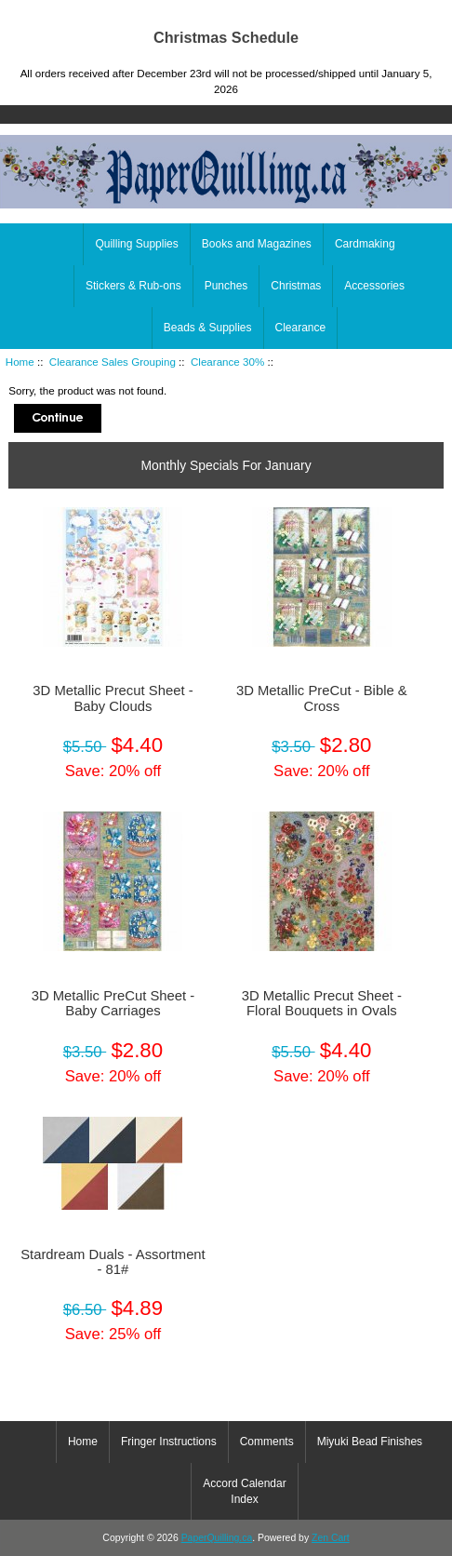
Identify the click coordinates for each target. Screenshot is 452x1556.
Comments (267, 1441)
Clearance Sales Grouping (112, 361)
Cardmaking (365, 243)
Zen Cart (331, 1538)
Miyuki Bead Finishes (369, 1441)
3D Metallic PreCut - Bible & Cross (321, 698)
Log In (423, 13)
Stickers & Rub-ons (133, 285)
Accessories (374, 285)
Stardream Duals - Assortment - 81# (113, 1262)
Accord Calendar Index (244, 1491)
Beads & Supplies (208, 327)
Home (364, 13)
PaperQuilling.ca (217, 1538)
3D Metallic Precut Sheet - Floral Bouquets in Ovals (322, 1003)
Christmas (296, 285)
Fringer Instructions (169, 1441)
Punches (226, 285)
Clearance (300, 327)
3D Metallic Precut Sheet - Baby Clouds (113, 698)
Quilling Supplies (136, 243)
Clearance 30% (227, 361)
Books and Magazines (257, 243)
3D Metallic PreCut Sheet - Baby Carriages (113, 1003)
